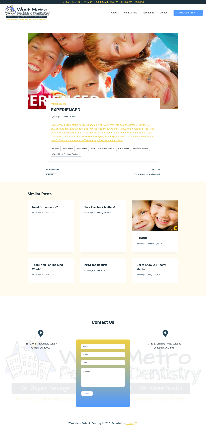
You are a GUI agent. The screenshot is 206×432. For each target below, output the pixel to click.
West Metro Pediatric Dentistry (66, 154)
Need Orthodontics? (45, 207)
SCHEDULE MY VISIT (188, 12)
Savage (56, 117)
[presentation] (155, 215)
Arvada (55, 148)
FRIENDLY (73, 171)
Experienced (123, 148)
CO (93, 148)
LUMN (131, 423)
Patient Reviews (58, 104)
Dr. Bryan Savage (106, 148)
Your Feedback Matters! (132, 171)
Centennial (68, 148)
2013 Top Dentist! (95, 265)
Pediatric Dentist (140, 148)
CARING (141, 238)
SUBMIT (87, 393)
